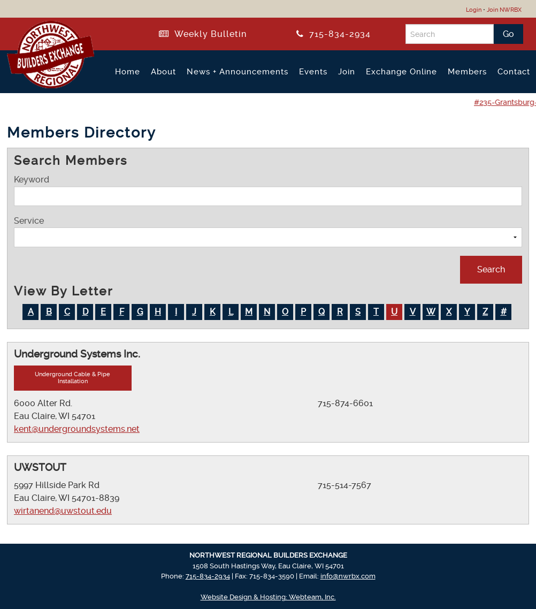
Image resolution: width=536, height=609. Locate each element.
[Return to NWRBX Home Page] (44, 84)
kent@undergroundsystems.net (77, 429)
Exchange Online (401, 72)
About (163, 72)
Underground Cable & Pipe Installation (72, 378)
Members (467, 72)
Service (268, 231)
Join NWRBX (504, 9)
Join (346, 72)
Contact (513, 72)
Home (127, 72)
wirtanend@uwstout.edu (63, 511)
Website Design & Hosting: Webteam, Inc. (268, 597)
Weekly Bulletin (203, 34)
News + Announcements (237, 72)
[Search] (449, 34)
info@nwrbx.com (348, 576)
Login (473, 9)
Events (313, 72)
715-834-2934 (333, 34)
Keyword (268, 190)
